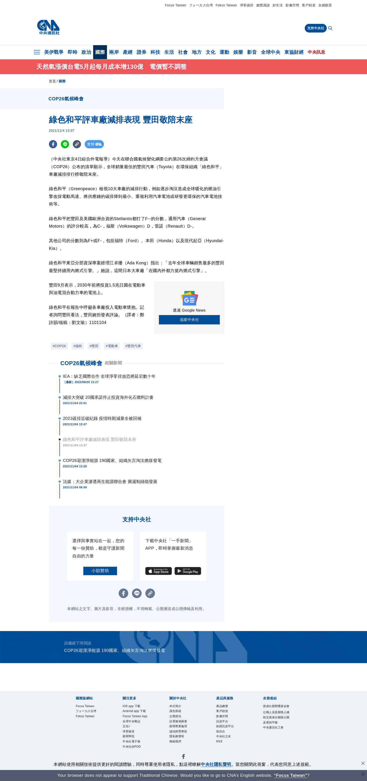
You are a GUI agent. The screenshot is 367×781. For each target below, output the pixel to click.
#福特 (77, 346)
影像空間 (292, 5)
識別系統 (177, 713)
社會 (183, 52)
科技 (155, 52)
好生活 (278, 5)
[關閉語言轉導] (363, 774)
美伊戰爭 (53, 52)
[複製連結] (77, 144)
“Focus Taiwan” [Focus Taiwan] (290, 775)
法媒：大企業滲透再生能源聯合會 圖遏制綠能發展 (110, 481)
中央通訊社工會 (275, 747)
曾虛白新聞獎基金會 (275, 710)
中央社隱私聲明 (216, 764)
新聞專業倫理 (181, 731)
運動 (224, 52)
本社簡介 (177, 707)
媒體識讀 (263, 5)
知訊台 (222, 737)
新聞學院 (131, 756)
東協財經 (294, 52)
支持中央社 (315, 28)
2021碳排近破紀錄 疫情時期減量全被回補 (102, 418)
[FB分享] (53, 144)
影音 (252, 52)
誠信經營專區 (181, 737)
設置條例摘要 (181, 725)
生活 (169, 52)
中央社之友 (226, 743)
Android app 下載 (137, 716)
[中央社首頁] (48, 27)
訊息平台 (224, 725)
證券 (141, 52)
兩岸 (114, 52)
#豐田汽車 (133, 346)
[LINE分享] (65, 144)
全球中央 (270, 52)
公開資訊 (177, 719)
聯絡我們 (177, 750)
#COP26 (59, 346)
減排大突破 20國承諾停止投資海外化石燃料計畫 (108, 397)
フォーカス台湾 (201, 5)
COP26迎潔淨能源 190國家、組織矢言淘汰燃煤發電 (112, 460)
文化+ (128, 743)
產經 (127, 52)
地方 (197, 52)
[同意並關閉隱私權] (363, 763)
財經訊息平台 (228, 731)
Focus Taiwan (175, 5)
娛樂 (238, 52)
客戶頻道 (309, 5)
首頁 (52, 81)
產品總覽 (224, 707)
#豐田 (94, 346)
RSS (220, 750)
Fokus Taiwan (226, 5)
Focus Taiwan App (135, 728)
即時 (72, 52)
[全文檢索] (330, 28)
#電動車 (112, 346)
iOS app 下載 (135, 707)
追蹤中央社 (189, 320)
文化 (210, 52)
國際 (100, 52)
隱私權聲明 (179, 743)
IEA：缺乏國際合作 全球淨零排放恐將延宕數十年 (109, 376)
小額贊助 (100, 570)
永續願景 (325, 5)
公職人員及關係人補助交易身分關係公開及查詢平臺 (275, 728)
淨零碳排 (246, 5)
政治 (86, 52)
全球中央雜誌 (135, 737)
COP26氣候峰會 (81, 363)
